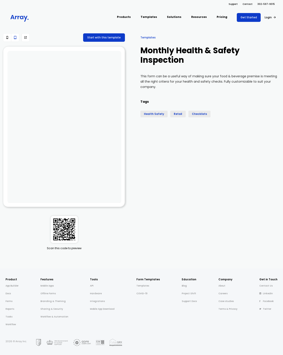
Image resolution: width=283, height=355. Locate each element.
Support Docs (189, 301)
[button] (123, 17)
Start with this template (104, 37)
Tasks (9, 316)
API (92, 285)
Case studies (226, 301)
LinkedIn (266, 293)
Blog (184, 285)
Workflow (11, 324)
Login (268, 17)
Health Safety (154, 114)
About (221, 285)
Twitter (265, 309)
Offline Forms (48, 293)
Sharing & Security (51, 309)
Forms (9, 301)
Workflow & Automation (54, 316)
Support (233, 4)
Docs (8, 293)
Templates (148, 37)
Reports (10, 309)
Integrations (97, 301)
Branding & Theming (53, 301)
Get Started (249, 17)
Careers (223, 293)
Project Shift (189, 293)
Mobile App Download (102, 309)
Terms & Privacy (227, 309)
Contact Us (266, 285)
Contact (247, 4)
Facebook (266, 301)
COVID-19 (141, 293)
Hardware (96, 293)
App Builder (12, 285)
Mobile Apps (47, 285)
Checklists (199, 114)
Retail (178, 114)
